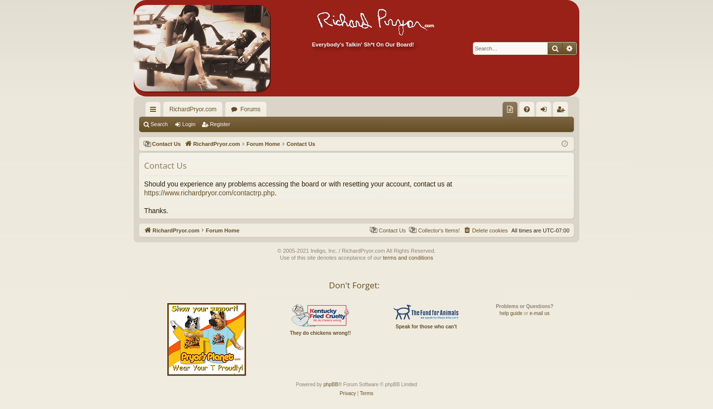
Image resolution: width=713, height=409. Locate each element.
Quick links (155, 111)
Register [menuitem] (563, 111)
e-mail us (539, 313)
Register (220, 124)
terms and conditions (408, 258)
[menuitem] (510, 109)
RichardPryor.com (192, 109)
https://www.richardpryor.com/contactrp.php (209, 193)
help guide (511, 313)
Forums (250, 109)
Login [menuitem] (546, 111)
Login (189, 124)
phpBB (330, 384)
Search (159, 124)
